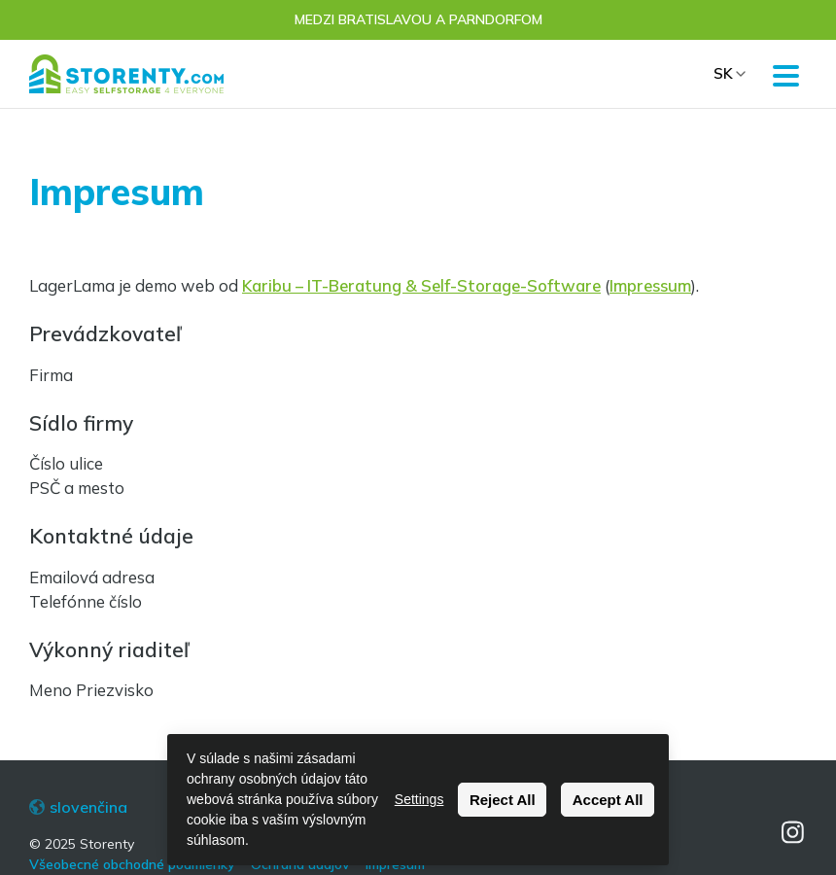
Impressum (650, 285)
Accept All (608, 799)
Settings (419, 799)
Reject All (503, 799)
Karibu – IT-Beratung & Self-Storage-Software (421, 285)
